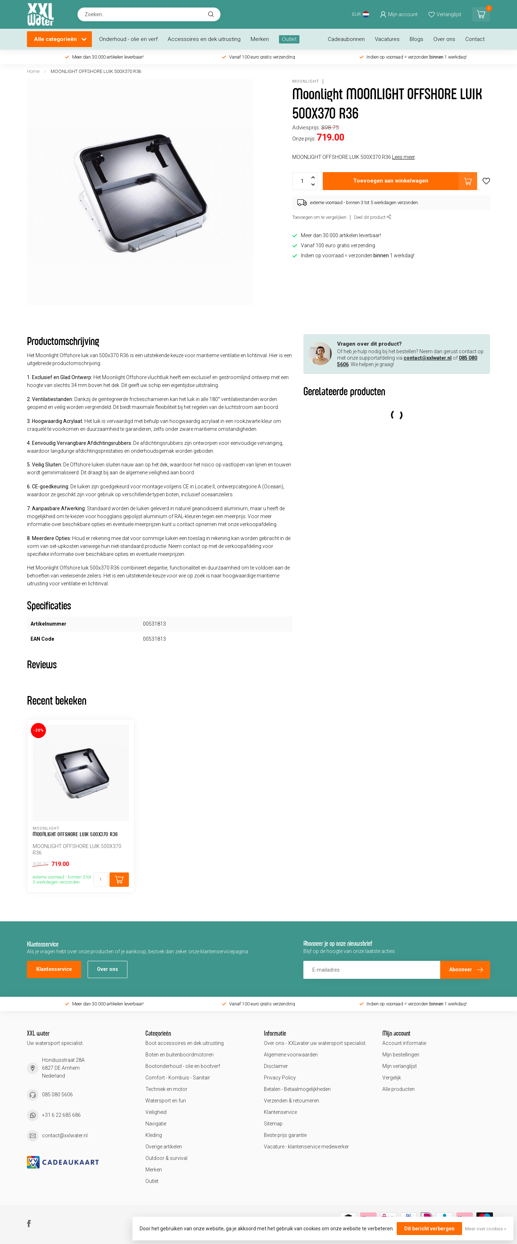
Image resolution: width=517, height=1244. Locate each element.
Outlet (289, 39)
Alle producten (398, 1089)
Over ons (444, 39)
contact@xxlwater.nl (428, 358)
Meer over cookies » (485, 1228)
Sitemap (273, 1123)
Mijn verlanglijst (399, 1066)
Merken (260, 39)
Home (33, 71)
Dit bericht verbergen (429, 1228)
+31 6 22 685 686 (61, 1115)
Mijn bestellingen (400, 1055)
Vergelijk (391, 1078)
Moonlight (305, 81)
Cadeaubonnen (346, 39)
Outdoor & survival (166, 1158)
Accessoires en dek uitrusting (204, 39)
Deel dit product (372, 217)
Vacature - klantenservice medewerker (306, 1146)
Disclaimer (276, 1066)
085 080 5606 (57, 1094)
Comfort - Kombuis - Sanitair (177, 1078)
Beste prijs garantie (285, 1135)
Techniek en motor (166, 1089)
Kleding (153, 1135)
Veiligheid (156, 1112)
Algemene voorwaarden (291, 1055)
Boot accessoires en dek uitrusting (184, 1043)
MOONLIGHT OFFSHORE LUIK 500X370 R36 (96, 71)
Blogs (416, 39)
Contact (475, 39)
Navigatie (155, 1123)
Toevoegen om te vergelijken (319, 217)
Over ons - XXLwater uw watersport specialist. (315, 1043)
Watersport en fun (165, 1101)
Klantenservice (54, 969)
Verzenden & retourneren (291, 1101)
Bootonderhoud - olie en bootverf (182, 1066)
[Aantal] (100, 879)
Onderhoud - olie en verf (128, 39)
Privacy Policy (280, 1078)
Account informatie (404, 1043)
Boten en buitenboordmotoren (179, 1055)
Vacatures (387, 39)
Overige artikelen (163, 1146)
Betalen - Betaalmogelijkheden (297, 1089)
